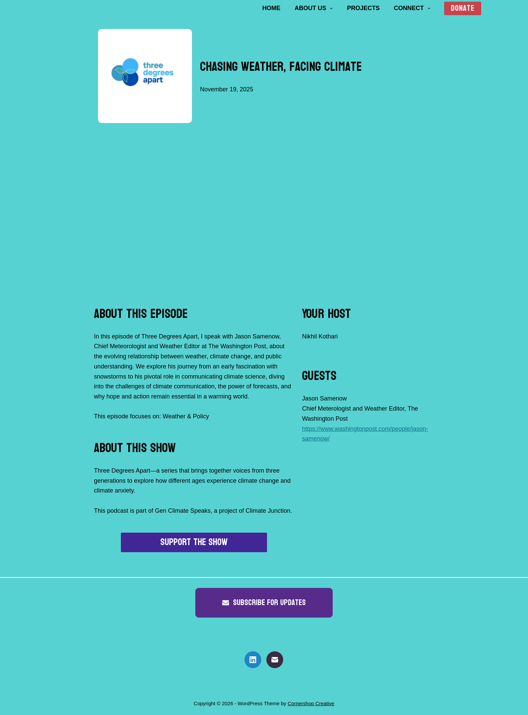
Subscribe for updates (264, 602)
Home (271, 8)
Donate (462, 8)
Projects (363, 8)
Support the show (194, 543)
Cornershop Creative (311, 703)
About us (315, 8)
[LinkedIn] (252, 659)
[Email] (274, 659)
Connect (413, 8)
